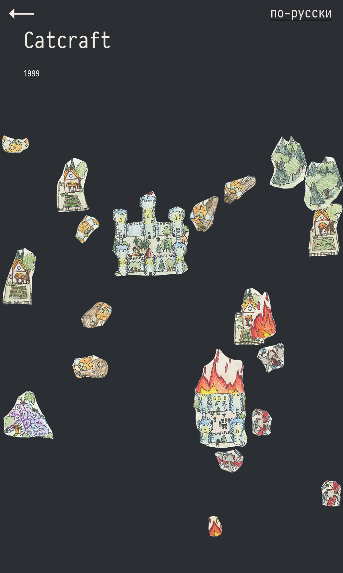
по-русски (301, 12)
